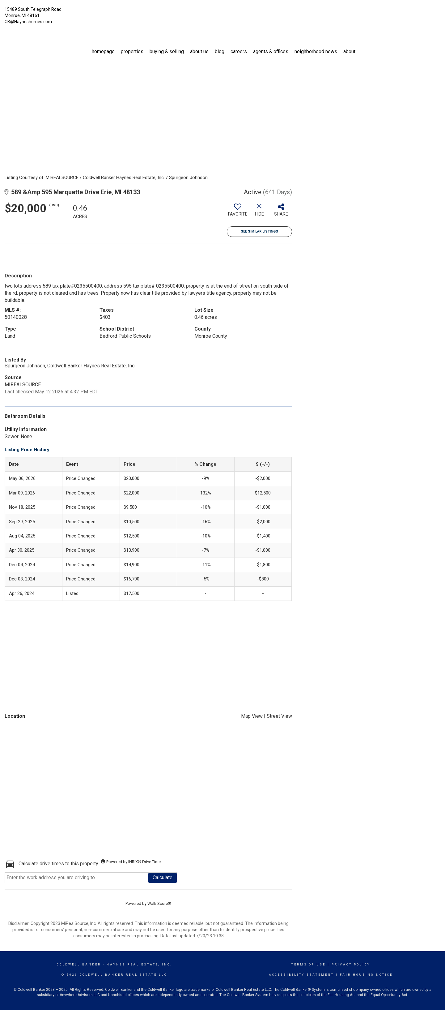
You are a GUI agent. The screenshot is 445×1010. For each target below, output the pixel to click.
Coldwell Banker (79, 964)
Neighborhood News (316, 51)
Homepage (103, 51)
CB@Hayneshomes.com (28, 21)
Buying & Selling (167, 51)
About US (199, 51)
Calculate (162, 877)
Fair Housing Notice (366, 974)
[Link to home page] (222, 13)
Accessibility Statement (301, 974)
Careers (239, 51)
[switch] (237, 212)
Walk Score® (159, 903)
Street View (279, 716)
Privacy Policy (351, 964)
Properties (132, 51)
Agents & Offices (270, 51)
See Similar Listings (259, 231)
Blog (219, 51)
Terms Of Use (308, 964)
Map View (252, 716)
